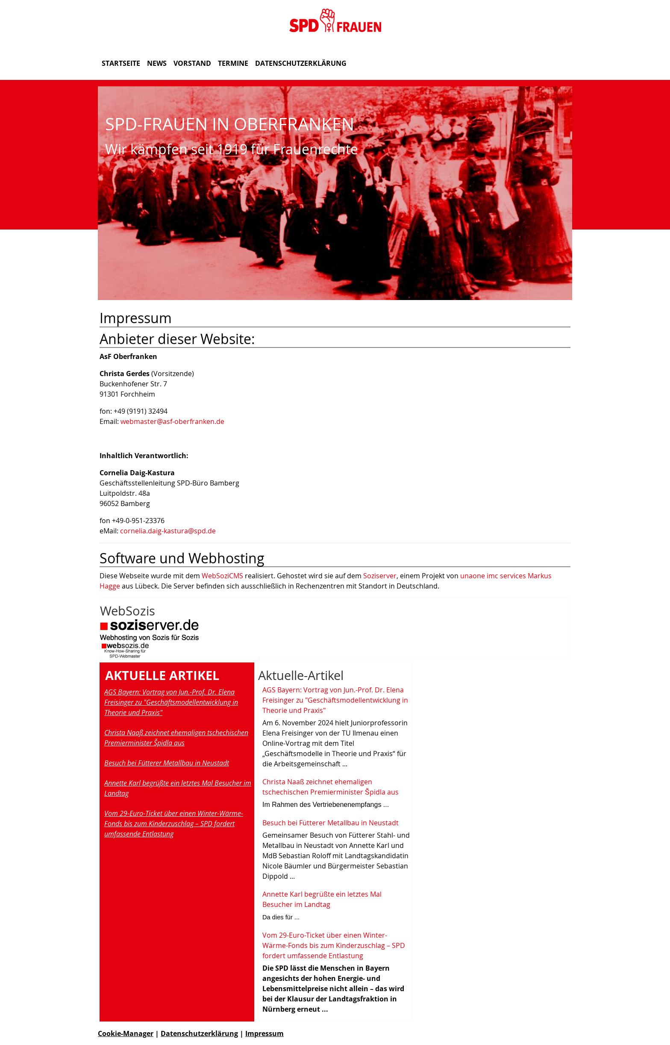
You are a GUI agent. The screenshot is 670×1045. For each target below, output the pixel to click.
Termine (233, 63)
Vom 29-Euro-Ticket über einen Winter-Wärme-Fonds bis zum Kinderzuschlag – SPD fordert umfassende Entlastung (173, 824)
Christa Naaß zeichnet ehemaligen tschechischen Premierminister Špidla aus (176, 738)
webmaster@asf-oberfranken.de (172, 421)
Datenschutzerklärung (301, 63)
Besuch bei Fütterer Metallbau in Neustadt (166, 763)
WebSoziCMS (222, 575)
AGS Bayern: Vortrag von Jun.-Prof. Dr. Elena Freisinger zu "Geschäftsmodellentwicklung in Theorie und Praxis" (171, 702)
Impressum (264, 1033)
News (157, 63)
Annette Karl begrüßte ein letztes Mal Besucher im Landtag (177, 788)
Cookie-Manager (125, 1033)
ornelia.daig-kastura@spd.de (169, 531)
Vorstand (192, 63)
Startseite (121, 63)
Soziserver (380, 575)
